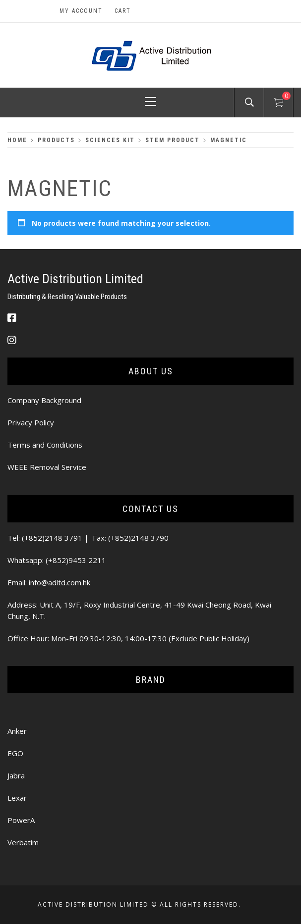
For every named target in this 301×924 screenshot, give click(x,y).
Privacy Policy (30, 422)
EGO (15, 753)
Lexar (17, 798)
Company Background (44, 400)
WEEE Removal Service (46, 467)
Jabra (16, 775)
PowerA (21, 820)
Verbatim (23, 842)
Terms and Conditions (44, 445)
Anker (17, 731)
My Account (81, 10)
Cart (123, 10)
